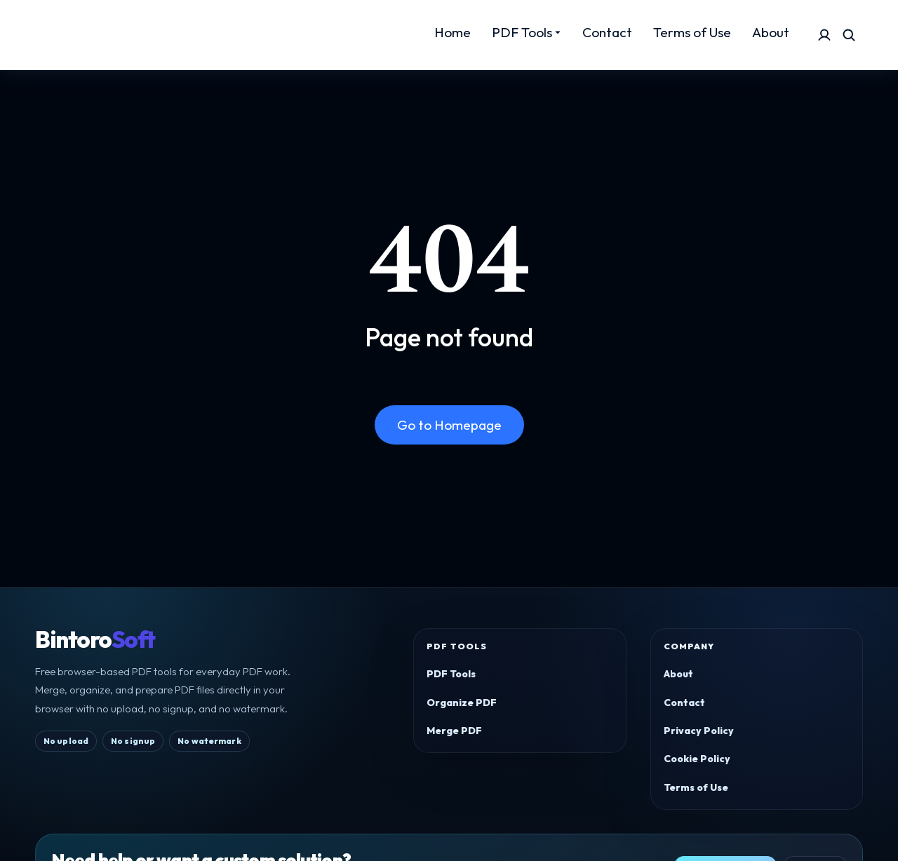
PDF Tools (451, 673)
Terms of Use (696, 787)
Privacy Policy (699, 730)
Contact (684, 702)
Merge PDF (454, 730)
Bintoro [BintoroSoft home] (95, 639)
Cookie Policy (697, 758)
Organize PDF (462, 702)
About (678, 673)
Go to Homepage (449, 424)
